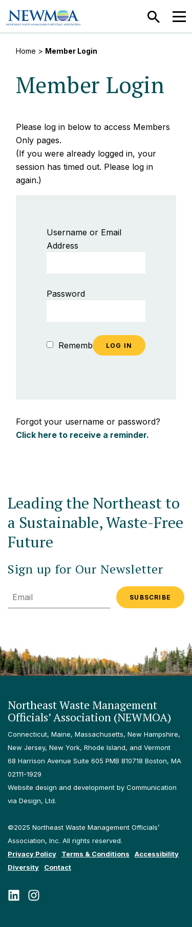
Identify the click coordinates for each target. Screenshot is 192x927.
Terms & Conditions (95, 854)
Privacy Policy (32, 854)
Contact (57, 867)
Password (66, 294)
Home (26, 51)
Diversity (23, 867)
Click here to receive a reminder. (82, 435)
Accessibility (157, 854)
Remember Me (81, 345)
